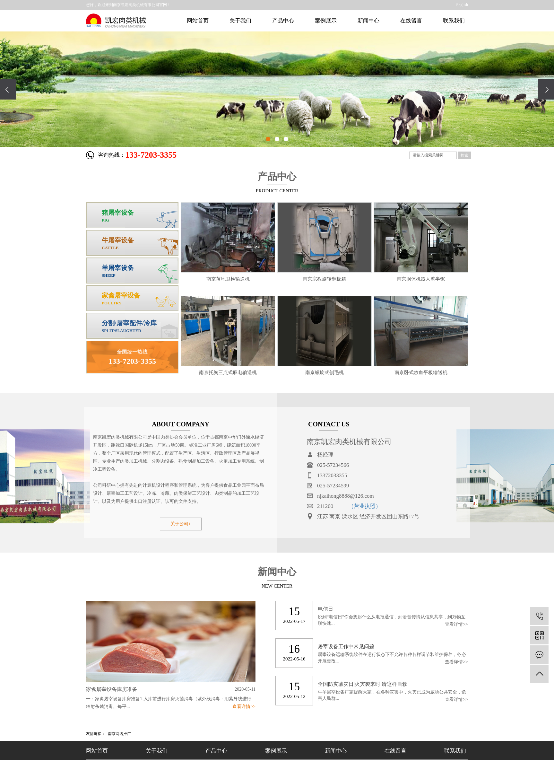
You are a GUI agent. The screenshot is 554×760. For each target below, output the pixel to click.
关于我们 (240, 21)
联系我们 (454, 21)
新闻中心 (368, 21)
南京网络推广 (119, 733)
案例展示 (326, 21)
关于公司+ (180, 523)
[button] (268, 139)
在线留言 (411, 21)
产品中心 (283, 21)
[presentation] (8, 89)
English (462, 5)
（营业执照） (364, 506)
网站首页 (198, 21)
